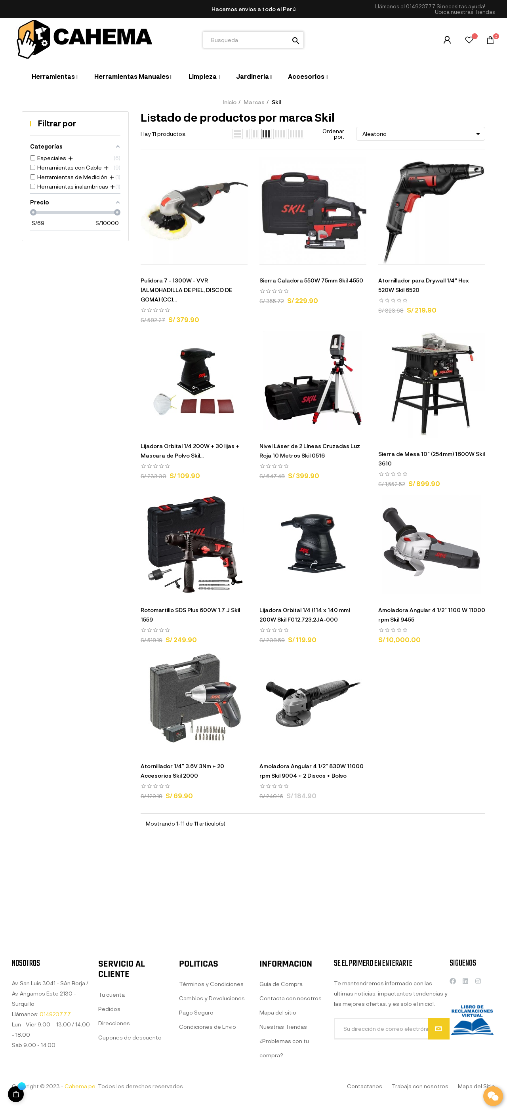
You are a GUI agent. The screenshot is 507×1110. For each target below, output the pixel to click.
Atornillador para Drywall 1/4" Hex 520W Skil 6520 (423, 285)
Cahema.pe (80, 1086)
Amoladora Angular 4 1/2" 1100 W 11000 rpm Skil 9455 (431, 614)
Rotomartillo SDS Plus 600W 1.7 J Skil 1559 (190, 614)
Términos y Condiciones (211, 1066)
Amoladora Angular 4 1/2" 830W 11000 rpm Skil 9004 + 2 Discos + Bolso (311, 771)
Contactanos (364, 1086)
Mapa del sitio (277, 1100)
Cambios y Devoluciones (212, 1080)
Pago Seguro (196, 1094)
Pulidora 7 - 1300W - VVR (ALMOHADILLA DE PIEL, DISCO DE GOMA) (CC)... (186, 290)
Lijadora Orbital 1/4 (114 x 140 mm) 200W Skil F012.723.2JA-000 (304, 614)
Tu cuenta (111, 1067)
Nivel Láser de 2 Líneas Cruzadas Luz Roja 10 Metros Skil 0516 (309, 450)
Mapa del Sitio (476, 1086)
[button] (465, 12)
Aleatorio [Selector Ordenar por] (422, 134)
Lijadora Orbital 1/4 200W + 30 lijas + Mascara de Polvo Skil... (190, 450)
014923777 (420, 6)
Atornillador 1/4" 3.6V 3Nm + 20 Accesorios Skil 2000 (182, 771)
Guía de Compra (281, 1072)
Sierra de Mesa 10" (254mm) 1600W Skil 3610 (431, 458)
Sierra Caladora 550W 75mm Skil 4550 (311, 280)
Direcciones (114, 1096)
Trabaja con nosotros (420, 1086)
